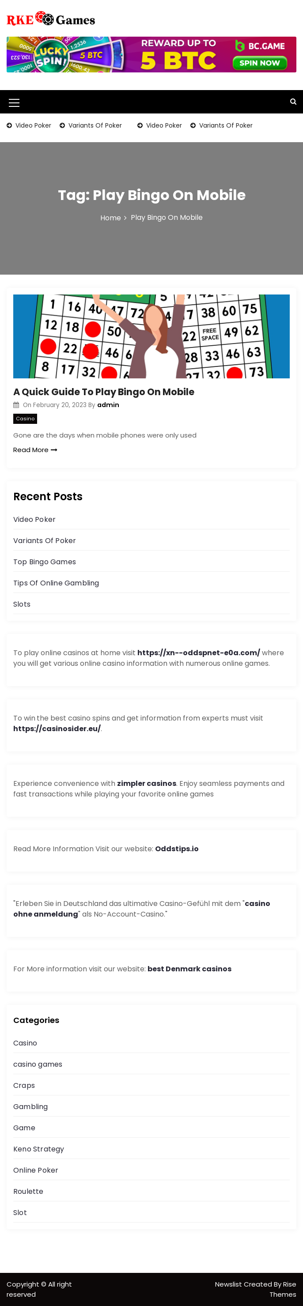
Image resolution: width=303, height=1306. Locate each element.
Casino (25, 418)
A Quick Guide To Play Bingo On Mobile (103, 391)
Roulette (28, 1191)
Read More (35, 449)
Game (24, 1128)
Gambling (30, 1107)
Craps (24, 1085)
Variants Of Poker (94, 125)
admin (108, 404)
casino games (37, 1064)
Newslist (229, 1284)
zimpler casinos (146, 783)
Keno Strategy (38, 1149)
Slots (21, 604)
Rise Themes (282, 1289)
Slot (20, 1213)
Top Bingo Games (44, 562)
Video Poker (32, 125)
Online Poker (35, 1170)
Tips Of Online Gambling (56, 583)
